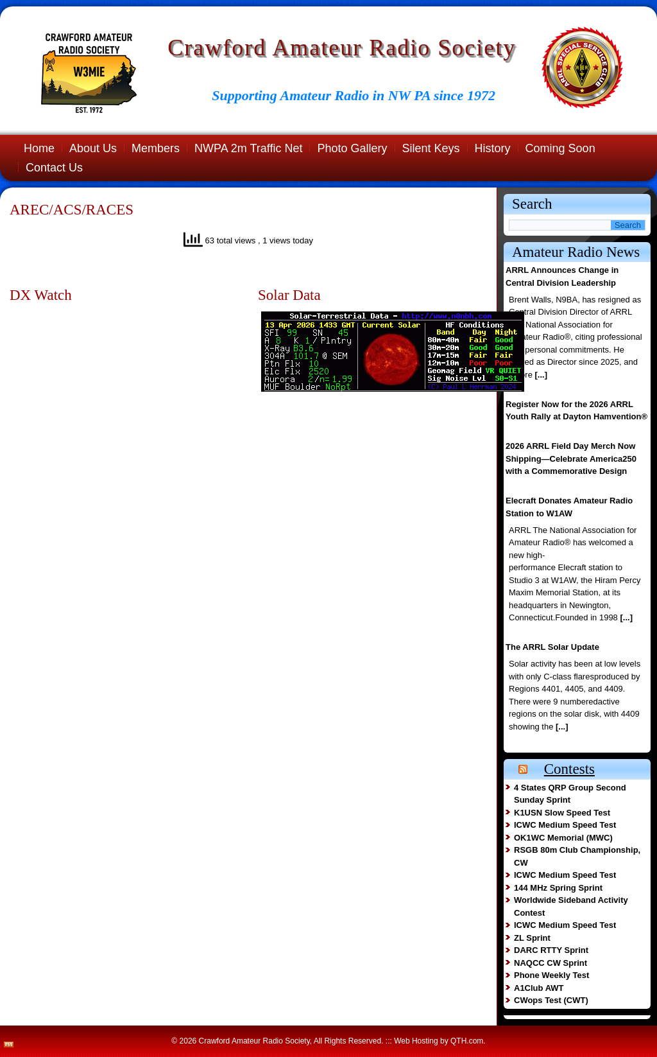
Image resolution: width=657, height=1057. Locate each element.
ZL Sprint (532, 938)
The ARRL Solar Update (552, 647)
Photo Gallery (352, 148)
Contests (569, 769)
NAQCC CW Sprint (550, 963)
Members (156, 148)
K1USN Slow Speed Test (562, 812)
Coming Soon (560, 148)
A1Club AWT (539, 988)
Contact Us (54, 167)
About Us (93, 148)
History (493, 148)
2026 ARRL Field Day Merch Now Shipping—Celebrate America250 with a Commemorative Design (571, 458)
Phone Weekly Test (551, 975)
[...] (540, 375)
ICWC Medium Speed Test (565, 825)
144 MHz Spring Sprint (558, 888)
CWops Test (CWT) (551, 1000)
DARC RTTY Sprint (551, 950)
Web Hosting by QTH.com (438, 1040)
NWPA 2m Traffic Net (248, 148)
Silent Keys (431, 148)
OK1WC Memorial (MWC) (563, 838)
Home (39, 148)
